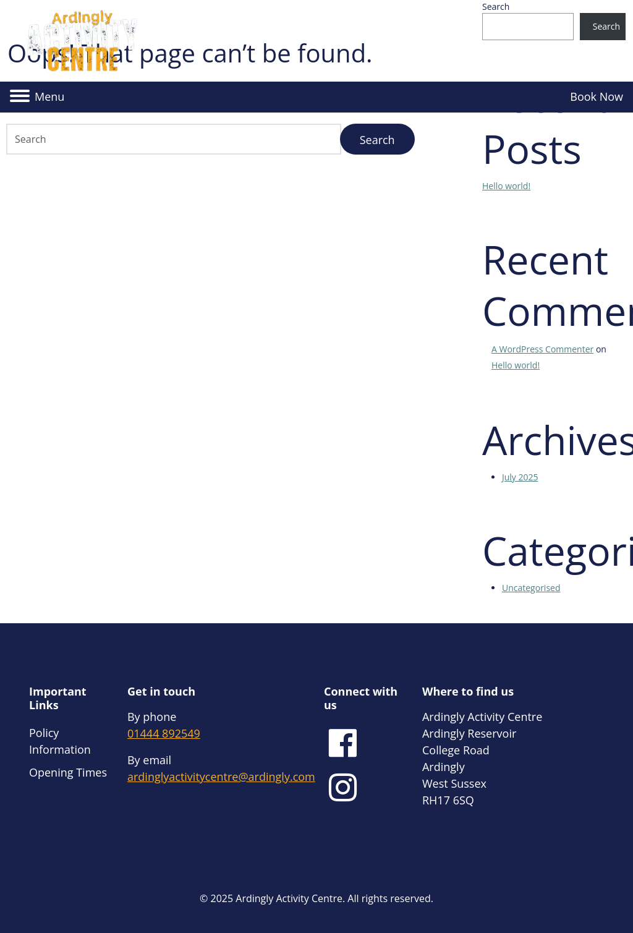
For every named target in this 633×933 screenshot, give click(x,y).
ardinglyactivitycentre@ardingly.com (221, 776)
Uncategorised (531, 588)
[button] (37, 97)
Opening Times (68, 772)
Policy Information (60, 741)
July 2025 (520, 477)
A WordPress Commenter (542, 349)
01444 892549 (163, 733)
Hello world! (506, 186)
